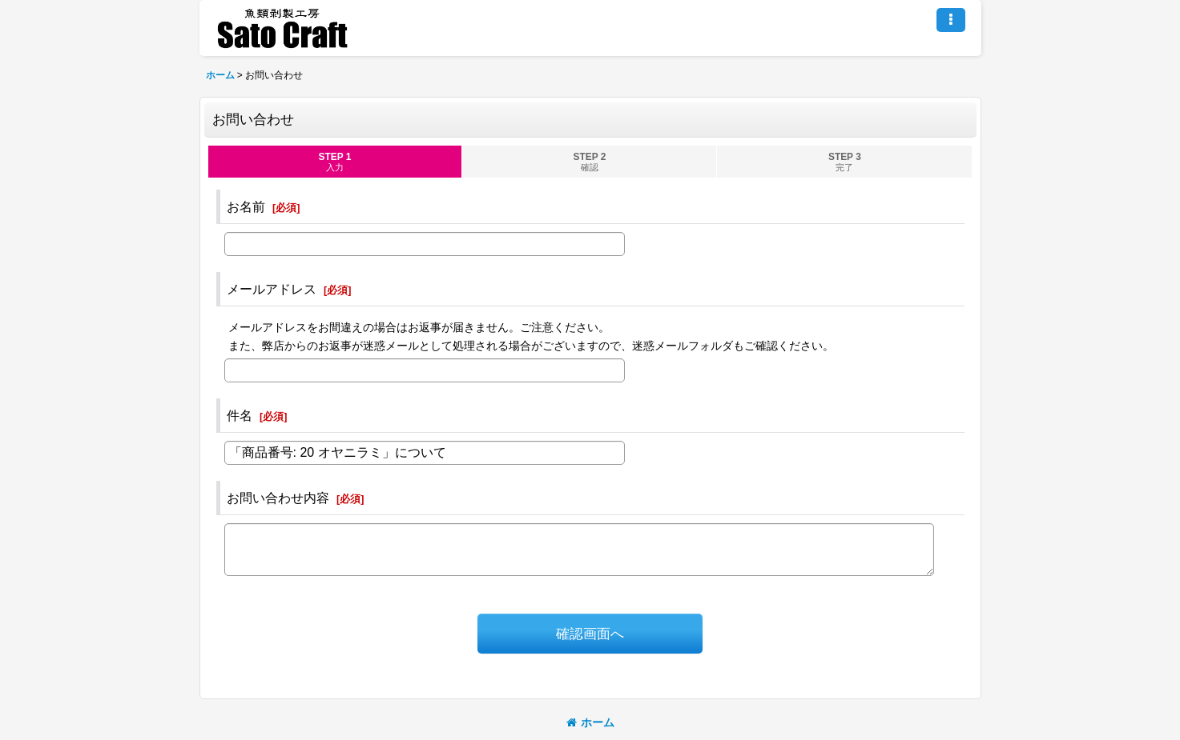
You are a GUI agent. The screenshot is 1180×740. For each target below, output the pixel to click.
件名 (239, 415)
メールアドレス (271, 289)
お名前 (246, 206)
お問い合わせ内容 (278, 497)
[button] (950, 20)
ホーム (590, 722)
